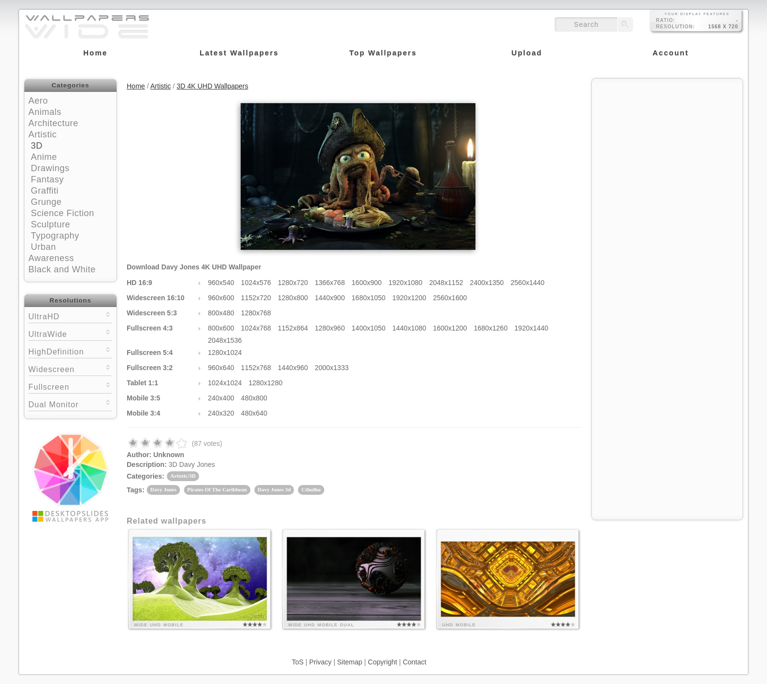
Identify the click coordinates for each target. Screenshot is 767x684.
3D (37, 146)
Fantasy (47, 179)
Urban (43, 247)
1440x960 (293, 368)
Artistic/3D (183, 476)
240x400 (221, 398)
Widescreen (70, 368)
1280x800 (293, 298)
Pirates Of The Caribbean (217, 489)
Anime (44, 157)
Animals (45, 112)
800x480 (221, 313)
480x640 (254, 413)
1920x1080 (405, 283)
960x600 (221, 298)
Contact (414, 662)
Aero (38, 101)
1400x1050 (368, 328)
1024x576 (256, 283)
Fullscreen (70, 386)
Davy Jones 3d (274, 489)
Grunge (46, 202)
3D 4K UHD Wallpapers (212, 86)
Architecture (53, 123)
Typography (55, 236)
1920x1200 (409, 298)
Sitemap (349, 662)
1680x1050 (368, 298)
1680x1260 (490, 328)
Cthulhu (310, 489)
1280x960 (330, 328)
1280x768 (256, 313)
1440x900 (330, 298)
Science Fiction (62, 213)
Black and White (62, 269)
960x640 (221, 368)
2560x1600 (450, 298)
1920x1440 (531, 328)
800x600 (221, 328)
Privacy (320, 662)
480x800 (254, 398)
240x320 (221, 413)
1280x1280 (265, 383)
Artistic (42, 134)
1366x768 (330, 283)
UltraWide (70, 333)
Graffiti (45, 191)
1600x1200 (450, 328)
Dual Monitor (70, 403)
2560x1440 (527, 283)
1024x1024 (225, 383)
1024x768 (256, 328)
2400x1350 (487, 283)
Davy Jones (163, 489)
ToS (297, 662)
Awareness (51, 258)
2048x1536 (225, 340)
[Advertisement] (667, 145)
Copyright (382, 662)
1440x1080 (409, 328)
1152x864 (293, 328)
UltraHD (70, 315)
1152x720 (256, 298)
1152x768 (256, 368)
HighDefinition (70, 351)
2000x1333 (331, 368)
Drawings (50, 168)
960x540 (221, 283)
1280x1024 (225, 352)
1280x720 (293, 283)
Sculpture (50, 224)
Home (136, 86)
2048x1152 (446, 283)
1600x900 (367, 283)
